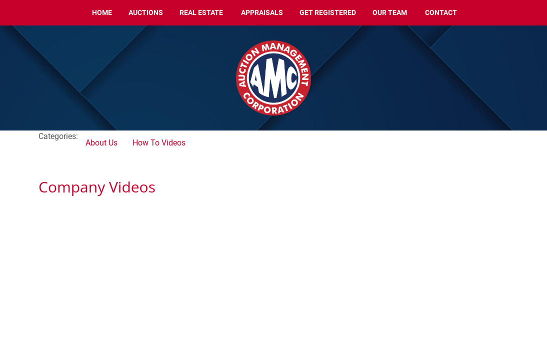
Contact (441, 12)
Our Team (389, 12)
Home (102, 12)
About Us (102, 143)
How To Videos (159, 143)
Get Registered (328, 12)
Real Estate (201, 12)
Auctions (145, 12)
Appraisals (262, 12)
